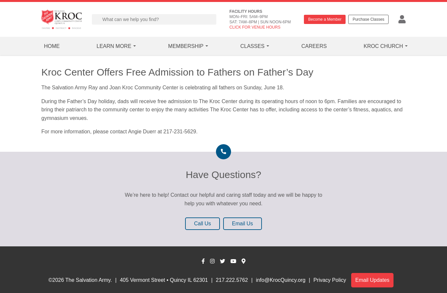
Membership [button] (185, 46)
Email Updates (372, 280)
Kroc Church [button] (383, 46)
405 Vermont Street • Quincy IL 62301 (164, 280)
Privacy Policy (329, 280)
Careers (314, 46)
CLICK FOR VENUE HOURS (254, 27)
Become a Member (324, 19)
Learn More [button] (113, 46)
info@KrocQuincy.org (281, 280)
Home (52, 46)
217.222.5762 (232, 280)
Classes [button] (252, 46)
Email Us (242, 223)
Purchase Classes (368, 19)
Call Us (202, 223)
